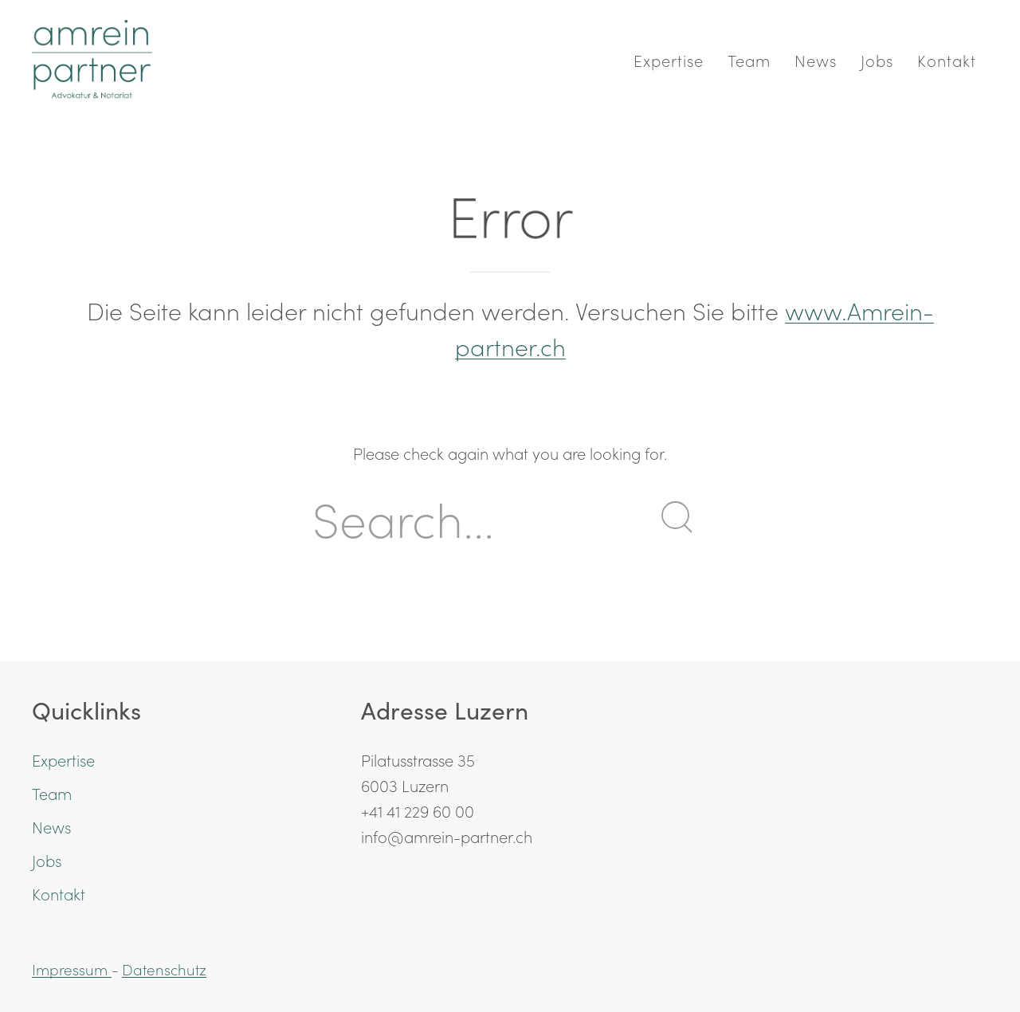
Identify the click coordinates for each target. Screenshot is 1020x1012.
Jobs (877, 60)
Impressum (72, 969)
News (815, 60)
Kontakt (946, 60)
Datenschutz (164, 969)
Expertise (669, 60)
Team (749, 60)
